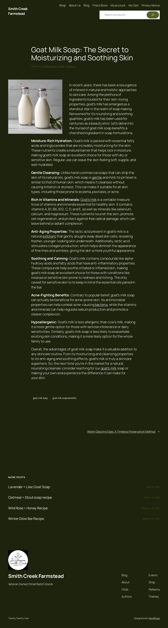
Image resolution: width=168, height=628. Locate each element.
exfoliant (49, 236)
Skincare (71, 66)
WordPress (154, 618)
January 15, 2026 (151, 518)
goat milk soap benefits (64, 398)
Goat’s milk (88, 199)
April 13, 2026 (153, 486)
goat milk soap (40, 398)
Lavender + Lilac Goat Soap (29, 487)
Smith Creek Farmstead (18, 11)
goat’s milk (108, 368)
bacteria (101, 304)
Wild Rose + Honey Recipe (28, 508)
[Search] (153, 14)
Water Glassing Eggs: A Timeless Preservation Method (121, 431)
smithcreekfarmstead (53, 66)
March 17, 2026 (152, 497)
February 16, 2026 (151, 508)
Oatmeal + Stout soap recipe (30, 497)
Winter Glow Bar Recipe (26, 519)
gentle (97, 177)
